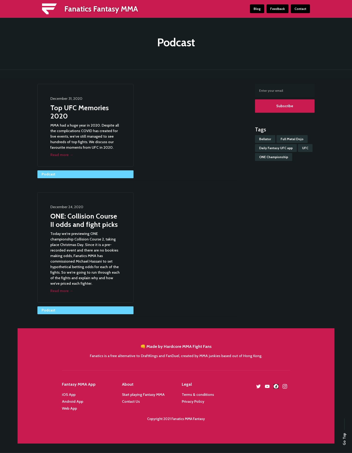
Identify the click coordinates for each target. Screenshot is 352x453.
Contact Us (131, 401)
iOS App (69, 394)
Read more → (61, 155)
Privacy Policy (193, 401)
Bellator (265, 139)
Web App (69, 408)
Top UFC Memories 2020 (79, 112)
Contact (300, 9)
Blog (257, 9)
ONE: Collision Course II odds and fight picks (84, 220)
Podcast (48, 174)
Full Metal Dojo (292, 139)
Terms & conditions (198, 394)
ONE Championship (273, 157)
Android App (72, 401)
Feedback (277, 9)
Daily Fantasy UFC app (276, 148)
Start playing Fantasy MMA (143, 394)
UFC (305, 148)
